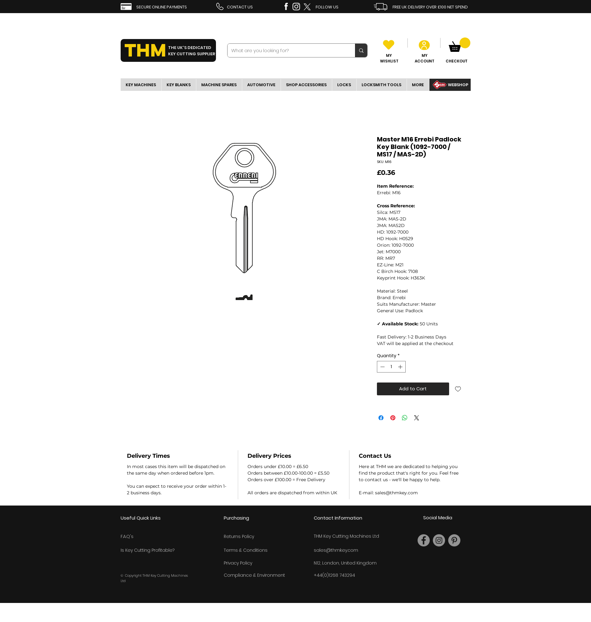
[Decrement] (382, 366)
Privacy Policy (238, 563)
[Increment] (401, 366)
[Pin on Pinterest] (393, 418)
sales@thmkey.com (336, 550)
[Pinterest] (454, 540)
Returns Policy (239, 536)
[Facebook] (424, 540)
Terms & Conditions (246, 550)
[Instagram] (439, 540)
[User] (424, 45)
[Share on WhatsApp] (404, 418)
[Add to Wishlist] (458, 389)
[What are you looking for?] (286, 50)
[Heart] (389, 44)
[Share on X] (416, 418)
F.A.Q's (127, 536)
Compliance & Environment (254, 575)
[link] (459, 44)
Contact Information (338, 518)
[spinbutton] (391, 366)
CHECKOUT (457, 61)
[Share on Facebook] (381, 418)
